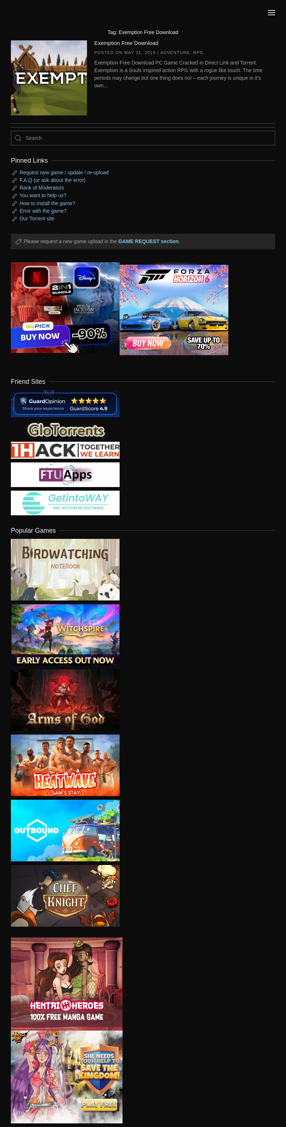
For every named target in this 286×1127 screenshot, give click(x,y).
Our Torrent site (37, 218)
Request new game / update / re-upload (64, 172)
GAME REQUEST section (148, 241)
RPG (198, 52)
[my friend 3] (65, 450)
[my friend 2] (65, 429)
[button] (271, 12)
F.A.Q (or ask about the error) (53, 180)
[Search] (143, 138)
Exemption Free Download (126, 43)
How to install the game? (47, 203)
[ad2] (61, 984)
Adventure (175, 52)
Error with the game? (43, 211)
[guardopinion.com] (65, 403)
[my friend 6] (65, 474)
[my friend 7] (65, 503)
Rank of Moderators (42, 188)
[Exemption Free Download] (49, 77)
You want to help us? (43, 195)
